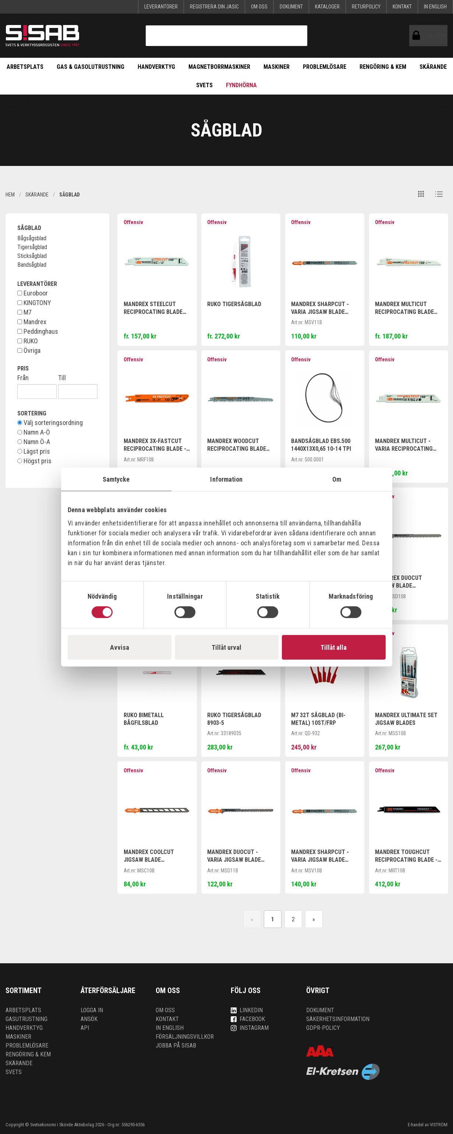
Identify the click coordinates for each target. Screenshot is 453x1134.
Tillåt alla (334, 647)
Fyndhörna (241, 85)
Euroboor (32, 293)
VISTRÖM (438, 1124)
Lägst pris (33, 451)
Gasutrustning (26, 1019)
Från (23, 378)
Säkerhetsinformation (337, 1019)
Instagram (250, 1027)
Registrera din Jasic (214, 7)
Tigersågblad (32, 247)
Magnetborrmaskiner (219, 66)
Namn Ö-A (33, 442)
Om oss (259, 7)
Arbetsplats (25, 66)
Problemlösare (324, 66)
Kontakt (402, 7)
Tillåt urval (226, 647)
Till (62, 378)
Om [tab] (336, 479)
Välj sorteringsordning (50, 422)
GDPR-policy (323, 1027)
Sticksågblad (32, 255)
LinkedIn (247, 1010)
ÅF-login (418, 36)
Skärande (433, 66)
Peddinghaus (37, 331)
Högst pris (34, 461)
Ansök (89, 1019)
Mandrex (31, 322)
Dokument (291, 7)
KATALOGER (327, 7)
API (85, 1027)
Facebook (248, 1019)
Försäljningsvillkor (185, 1036)
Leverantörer (161, 7)
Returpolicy (366, 7)
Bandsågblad (31, 264)
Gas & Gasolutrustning (90, 66)
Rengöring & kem (383, 66)
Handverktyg (156, 66)
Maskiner (276, 66)
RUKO (27, 341)
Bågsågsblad (31, 238)
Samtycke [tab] (116, 479)
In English (435, 7)
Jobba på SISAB (176, 1045)
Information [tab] (226, 479)
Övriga (28, 350)
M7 (24, 312)
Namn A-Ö (33, 432)
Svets (204, 85)
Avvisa (119, 647)
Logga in (92, 1010)
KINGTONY (34, 303)
